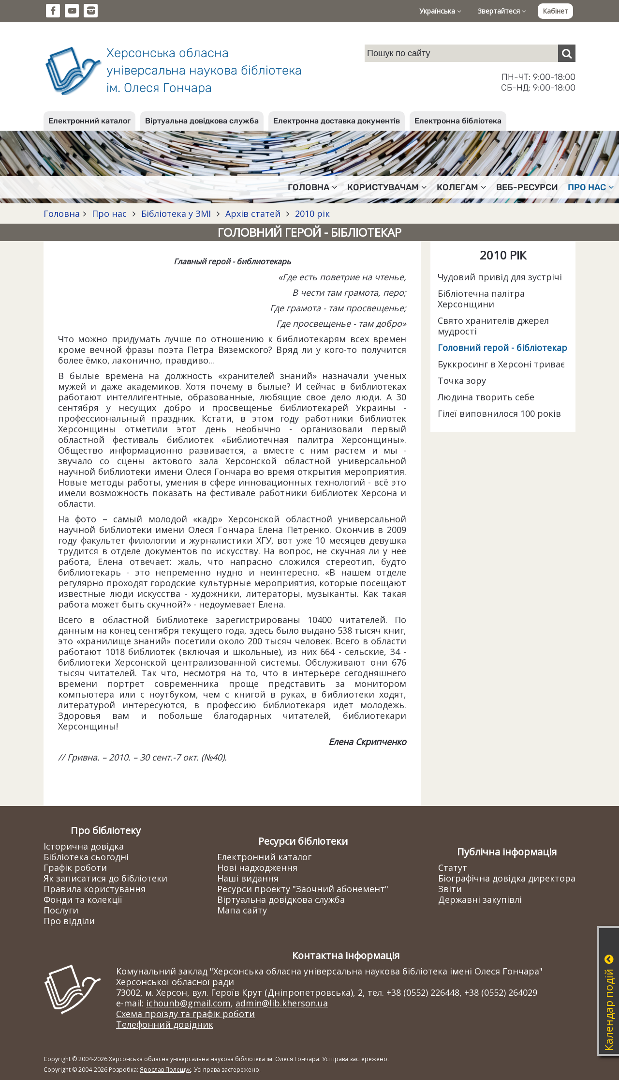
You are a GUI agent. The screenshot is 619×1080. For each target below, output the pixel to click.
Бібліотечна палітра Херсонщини (481, 298)
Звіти (450, 889)
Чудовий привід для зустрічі (500, 277)
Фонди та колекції (83, 899)
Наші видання (248, 878)
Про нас (109, 213)
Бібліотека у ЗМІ (176, 213)
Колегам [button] (461, 187)
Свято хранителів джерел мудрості (493, 325)
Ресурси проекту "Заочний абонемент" (302, 889)
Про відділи (69, 921)
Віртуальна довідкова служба (202, 120)
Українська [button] (440, 10)
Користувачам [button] (387, 187)
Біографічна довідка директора (506, 878)
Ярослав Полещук (165, 1069)
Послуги (61, 910)
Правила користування (95, 889)
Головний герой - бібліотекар (502, 347)
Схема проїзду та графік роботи (185, 1013)
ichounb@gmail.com (188, 1003)
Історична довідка (84, 846)
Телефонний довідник (164, 1024)
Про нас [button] (591, 187)
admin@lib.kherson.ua (282, 1003)
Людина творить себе (486, 397)
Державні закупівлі (480, 899)
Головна (62, 213)
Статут (452, 867)
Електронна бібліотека (457, 120)
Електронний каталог (89, 120)
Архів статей (253, 213)
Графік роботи (75, 867)
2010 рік (311, 213)
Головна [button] (313, 187)
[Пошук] (566, 53)
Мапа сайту (242, 910)
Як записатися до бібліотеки (105, 878)
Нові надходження (257, 867)
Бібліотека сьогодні (86, 857)
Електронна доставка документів (336, 120)
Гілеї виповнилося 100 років (499, 413)
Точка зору (462, 380)
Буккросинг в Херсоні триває (501, 364)
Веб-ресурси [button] (527, 187)
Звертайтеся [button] (502, 10)
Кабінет (555, 10)
